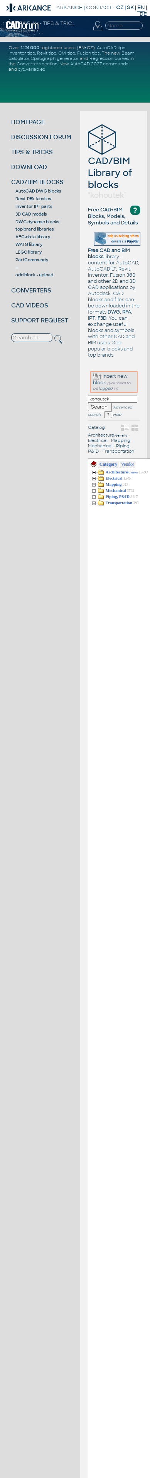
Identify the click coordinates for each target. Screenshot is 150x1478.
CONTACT (99, 7)
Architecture (107, 435)
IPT (91, 318)
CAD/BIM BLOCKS (37, 182)
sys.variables (31, 69)
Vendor (127, 464)
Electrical (97, 440)
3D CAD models (31, 214)
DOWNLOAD (29, 167)
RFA (126, 312)
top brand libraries (34, 229)
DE (143, 14)
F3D (102, 318)
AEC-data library (32, 236)
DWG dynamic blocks (37, 221)
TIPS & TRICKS (32, 152)
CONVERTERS (31, 290)
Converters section (37, 63)
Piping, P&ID (118, 497)
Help (112, 414)
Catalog (96, 427)
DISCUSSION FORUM (41, 137)
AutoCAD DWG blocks (38, 191)
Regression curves (109, 58)
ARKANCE (69, 7)
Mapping (120, 440)
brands (105, 355)
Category (108, 464)
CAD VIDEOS (29, 305)
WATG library (28, 244)
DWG (114, 312)
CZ (119, 7)
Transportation (118, 451)
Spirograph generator (55, 58)
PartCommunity (31, 259)
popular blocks (105, 349)
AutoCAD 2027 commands (99, 63)
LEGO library (28, 252)
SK (130, 7)
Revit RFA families (33, 198)
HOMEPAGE (28, 122)
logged (106, 388)
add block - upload (34, 274)
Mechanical (100, 445)
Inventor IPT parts (33, 206)
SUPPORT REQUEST (39, 320)
